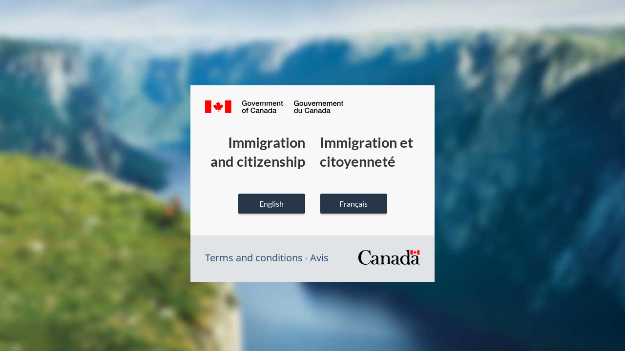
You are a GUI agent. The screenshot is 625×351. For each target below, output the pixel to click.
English (271, 203)
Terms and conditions (254, 257)
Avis (319, 257)
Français (353, 203)
